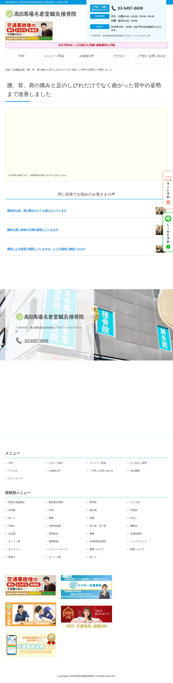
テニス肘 (135, 502)
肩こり (11, 518)
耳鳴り (11, 525)
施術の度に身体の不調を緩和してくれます (32, 229)
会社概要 (135, 470)
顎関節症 (53, 533)
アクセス (119, 56)
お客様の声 (86, 56)
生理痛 (11, 510)
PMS (51, 510)
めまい (133, 518)
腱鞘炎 (133, 525)
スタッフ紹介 (56, 463)
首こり (93, 557)
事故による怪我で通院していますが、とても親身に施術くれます (46, 249)
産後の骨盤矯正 (16, 502)
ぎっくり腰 (55, 557)
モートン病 (14, 541)
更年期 (93, 510)
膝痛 (92, 533)
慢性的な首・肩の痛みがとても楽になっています (37, 210)
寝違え (11, 557)
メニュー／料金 (54, 56)
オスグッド (14, 549)
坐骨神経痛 (55, 525)
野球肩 (93, 502)
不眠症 (133, 510)
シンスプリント (138, 541)
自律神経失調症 (98, 541)
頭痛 (92, 518)
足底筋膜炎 (136, 533)
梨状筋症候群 (56, 502)
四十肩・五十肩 (98, 525)
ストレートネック (58, 549)
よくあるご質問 (138, 463)
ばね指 (11, 533)
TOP (21, 56)
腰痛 (51, 518)
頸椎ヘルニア (137, 549)
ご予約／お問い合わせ (151, 56)
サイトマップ (15, 478)
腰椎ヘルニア (97, 549)
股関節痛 (53, 541)
